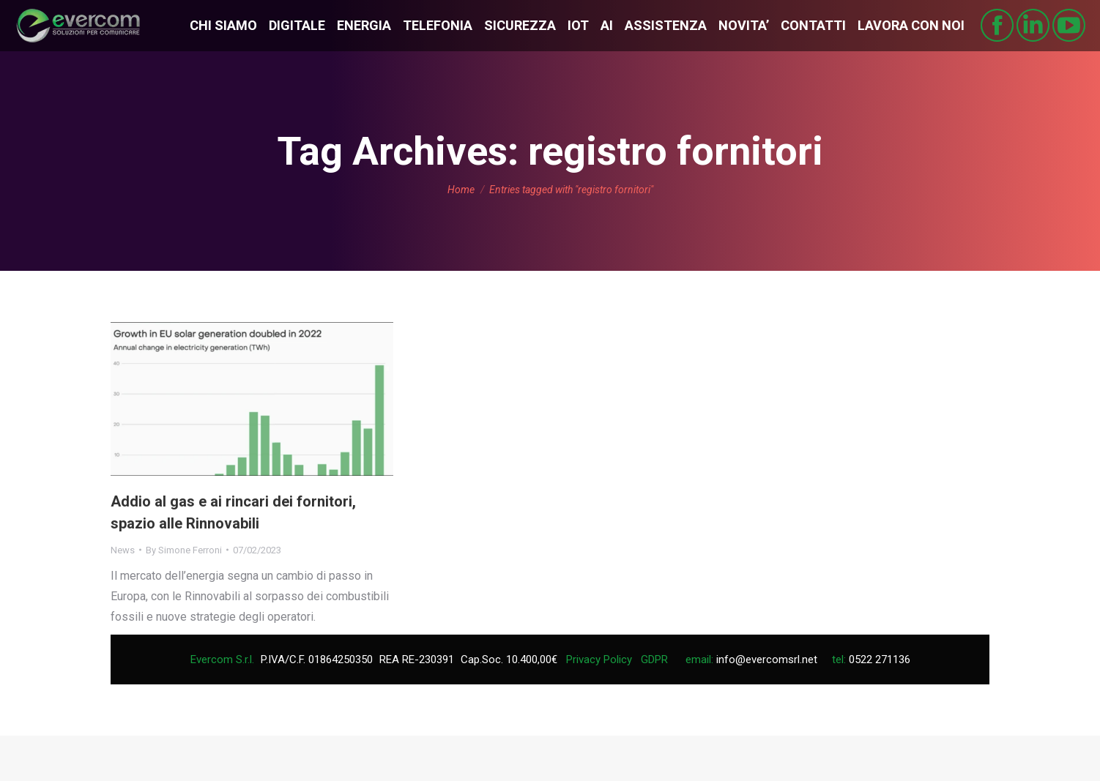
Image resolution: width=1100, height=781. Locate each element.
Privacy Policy (599, 659)
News (123, 550)
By (184, 550)
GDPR (654, 659)
